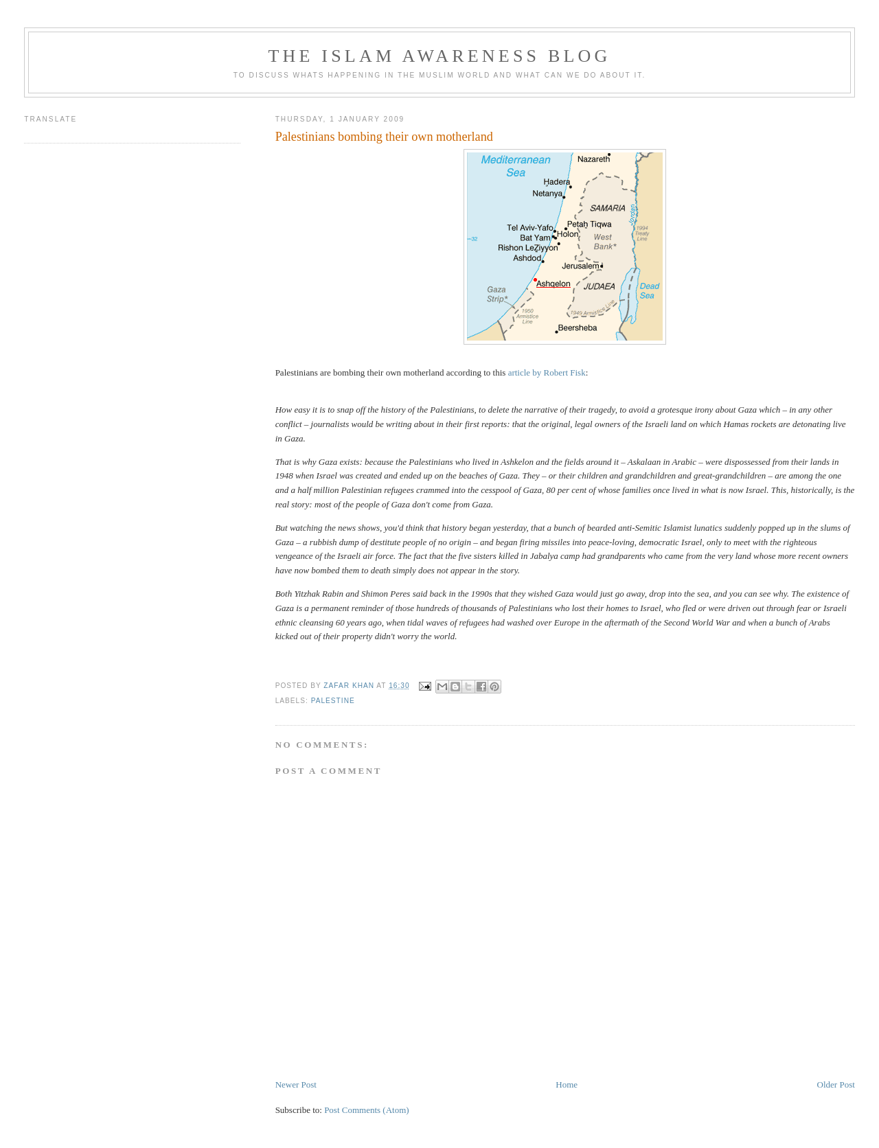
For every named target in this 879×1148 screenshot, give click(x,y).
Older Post (836, 1084)
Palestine (333, 700)
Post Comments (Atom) (366, 1110)
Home (567, 1084)
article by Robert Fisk (547, 372)
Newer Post (296, 1084)
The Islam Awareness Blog (439, 56)
